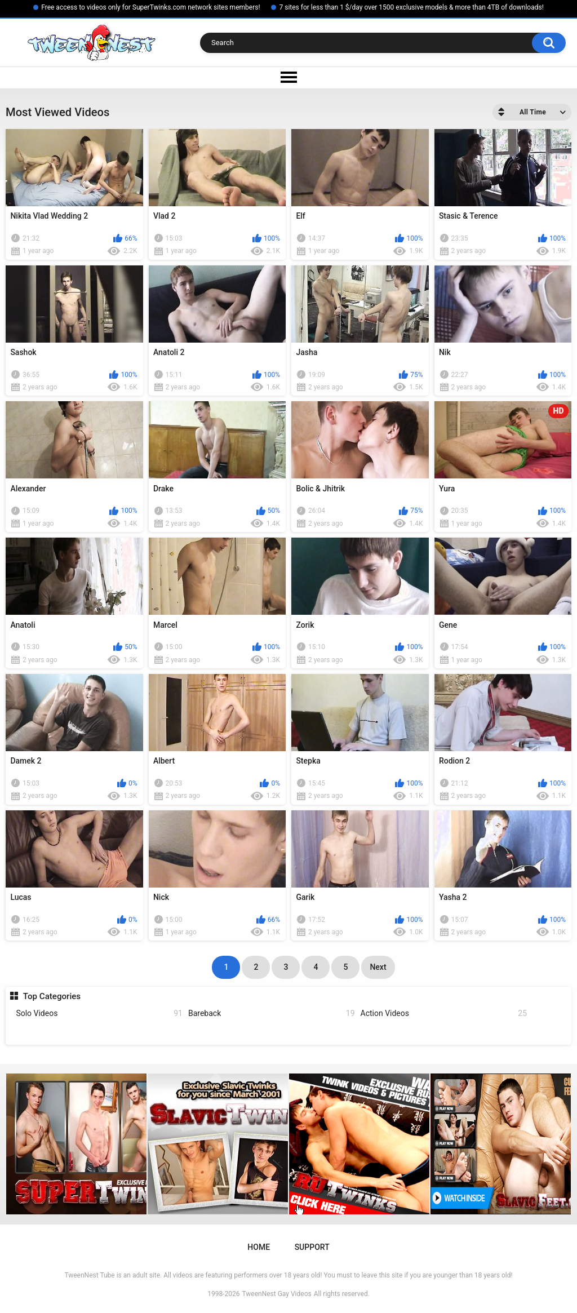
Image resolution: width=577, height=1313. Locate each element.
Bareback (271, 1013)
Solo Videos (99, 1013)
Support (312, 1247)
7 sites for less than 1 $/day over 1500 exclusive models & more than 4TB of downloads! (411, 7)
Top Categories (52, 996)
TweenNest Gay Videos (276, 1294)
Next (378, 967)
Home (258, 1247)
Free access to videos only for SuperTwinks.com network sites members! (150, 7)
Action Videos (444, 1013)
